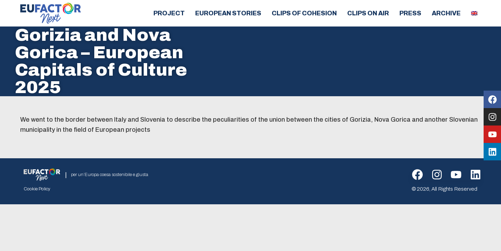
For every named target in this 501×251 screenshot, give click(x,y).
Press (410, 13)
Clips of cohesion (304, 13)
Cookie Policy (37, 189)
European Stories (228, 13)
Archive (446, 13)
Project (169, 13)
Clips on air (368, 13)
